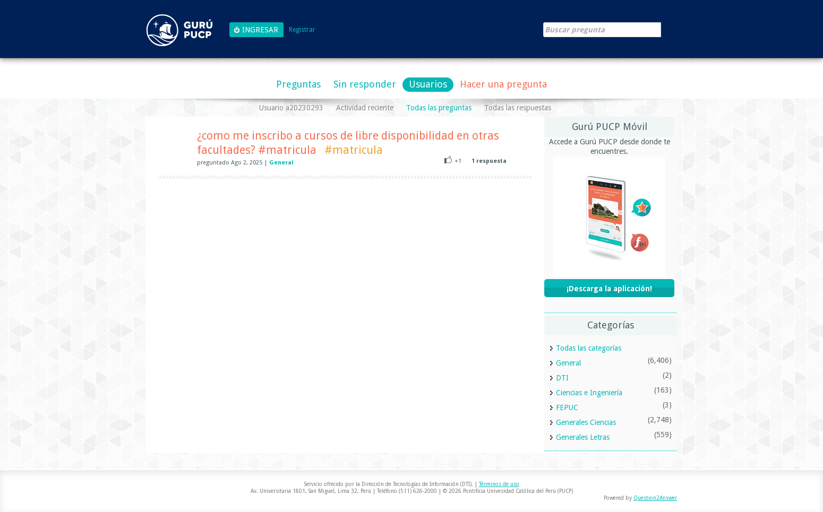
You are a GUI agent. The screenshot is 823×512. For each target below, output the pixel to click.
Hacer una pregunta (503, 84)
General (281, 162)
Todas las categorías (588, 348)
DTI (562, 378)
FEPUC (567, 407)
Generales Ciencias (586, 422)
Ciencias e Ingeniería (589, 392)
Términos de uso (499, 484)
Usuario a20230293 (291, 107)
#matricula (353, 150)
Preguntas (298, 84)
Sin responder (364, 84)
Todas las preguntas (438, 107)
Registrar (302, 30)
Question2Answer (655, 498)
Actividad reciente (364, 107)
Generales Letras (583, 437)
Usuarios (428, 84)
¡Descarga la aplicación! (609, 288)
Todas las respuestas (517, 107)
